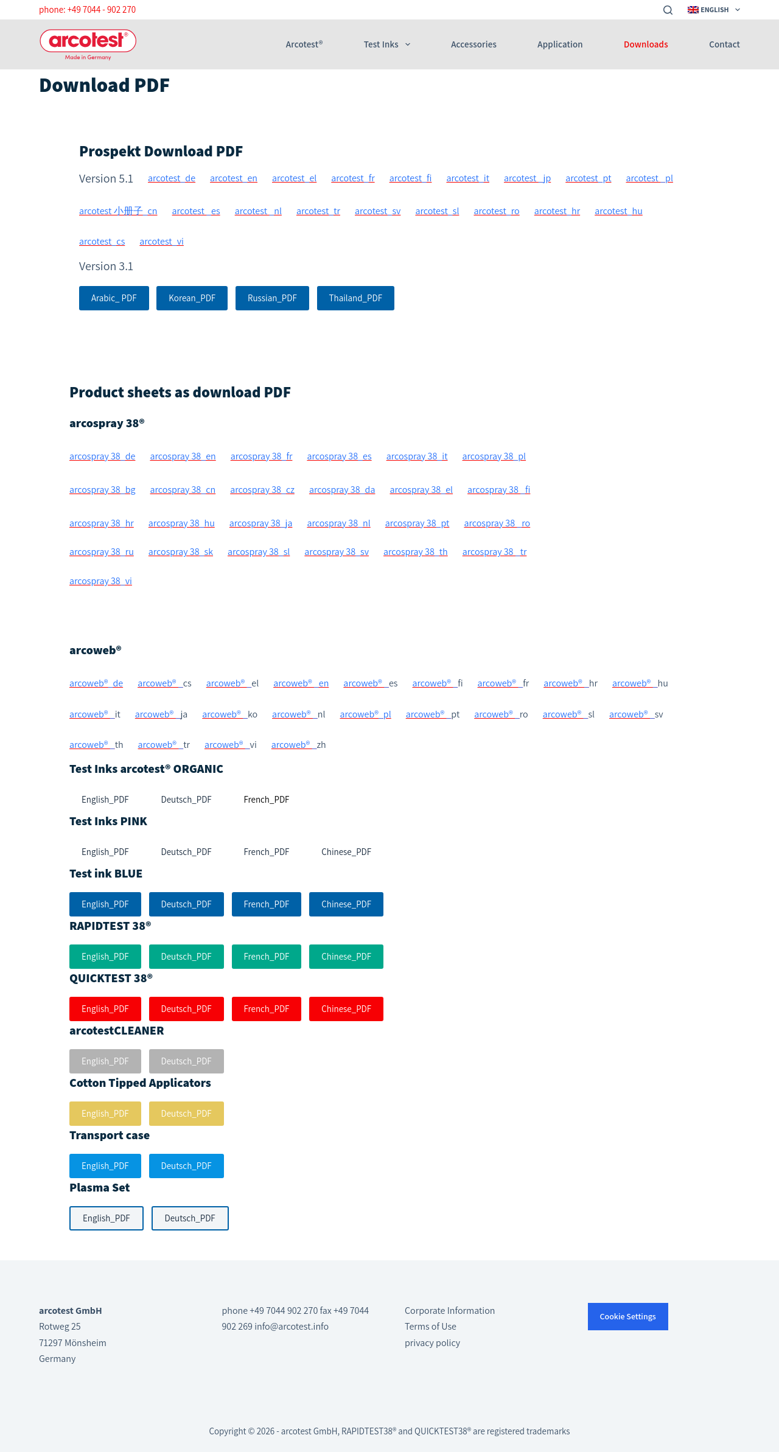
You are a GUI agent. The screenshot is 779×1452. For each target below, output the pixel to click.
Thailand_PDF (355, 298)
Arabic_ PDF (114, 298)
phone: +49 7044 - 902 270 (87, 9)
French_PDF (267, 904)
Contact (724, 44)
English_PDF (105, 904)
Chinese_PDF (346, 904)
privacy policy (432, 1342)
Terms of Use (430, 1326)
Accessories (474, 44)
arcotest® (304, 44)
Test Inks (389, 44)
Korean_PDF (192, 298)
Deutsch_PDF (186, 904)
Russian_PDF (272, 298)
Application (559, 44)
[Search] (667, 10)
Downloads (646, 44)
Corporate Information (450, 1310)
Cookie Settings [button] (628, 1316)
